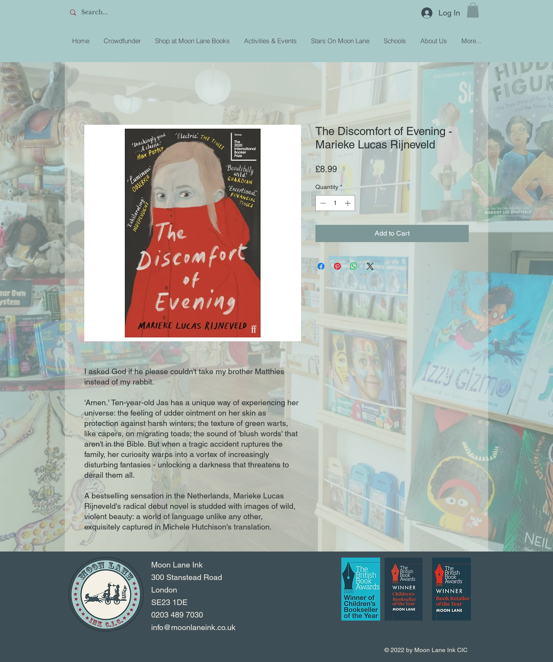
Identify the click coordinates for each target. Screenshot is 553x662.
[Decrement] (322, 203)
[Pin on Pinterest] (337, 266)
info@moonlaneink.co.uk (193, 627)
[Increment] (348, 203)
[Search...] (130, 12)
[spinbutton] (335, 203)
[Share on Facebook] (321, 266)
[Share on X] (370, 266)
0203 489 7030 (177, 614)
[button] (473, 10)
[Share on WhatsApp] (354, 266)
